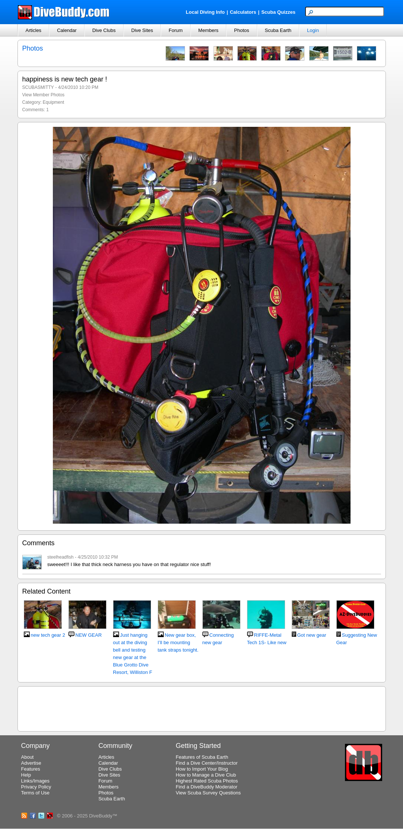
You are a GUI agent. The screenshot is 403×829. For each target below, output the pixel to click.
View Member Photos (43, 94)
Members (208, 30)
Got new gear (311, 635)
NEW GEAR (89, 635)
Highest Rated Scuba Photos (207, 781)
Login (313, 30)
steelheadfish (60, 557)
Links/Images (35, 781)
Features (30, 769)
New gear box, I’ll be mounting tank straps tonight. (178, 642)
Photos (241, 30)
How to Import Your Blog (202, 769)
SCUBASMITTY (38, 87)
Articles (34, 30)
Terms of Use (35, 793)
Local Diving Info (205, 12)
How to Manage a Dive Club (206, 775)
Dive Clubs (104, 30)
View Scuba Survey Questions (208, 793)
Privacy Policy (36, 787)
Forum (176, 30)
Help (26, 775)
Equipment (53, 102)
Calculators (243, 12)
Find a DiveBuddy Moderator (206, 787)
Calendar (67, 30)
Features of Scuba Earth (202, 757)
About (27, 757)
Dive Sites (142, 30)
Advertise (31, 763)
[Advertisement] (201, 707)
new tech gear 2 (48, 635)
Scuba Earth (278, 30)
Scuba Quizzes (278, 12)
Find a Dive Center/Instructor (206, 763)
